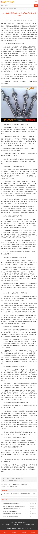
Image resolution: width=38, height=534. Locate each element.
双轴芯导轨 (21, 298)
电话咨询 (5, 532)
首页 (7, 8)
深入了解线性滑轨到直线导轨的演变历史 (19, 503)
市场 (10, 137)
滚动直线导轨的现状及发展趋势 (19, 511)
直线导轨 (11, 55)
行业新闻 (11, 8)
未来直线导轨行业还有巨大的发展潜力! (19, 516)
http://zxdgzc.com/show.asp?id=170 (10, 486)
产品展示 (14, 532)
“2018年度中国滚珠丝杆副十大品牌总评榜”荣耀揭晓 (19, 506)
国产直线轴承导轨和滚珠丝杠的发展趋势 (19, 513)
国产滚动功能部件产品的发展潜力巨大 (15, 478)
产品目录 (33, 532)
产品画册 (24, 532)
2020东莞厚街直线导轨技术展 (13, 480)
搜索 (36, 5)
